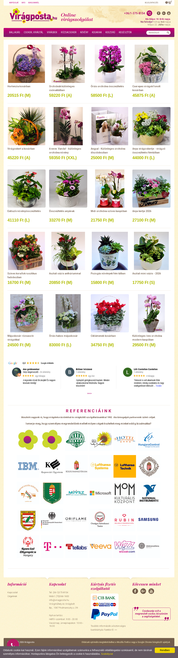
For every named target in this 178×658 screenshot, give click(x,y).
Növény (84, 32)
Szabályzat (107, 653)
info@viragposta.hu (59, 600)
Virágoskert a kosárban (21, 148)
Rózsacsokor (69, 32)
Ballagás (14, 32)
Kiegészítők (125, 32)
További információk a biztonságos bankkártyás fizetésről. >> (108, 628)
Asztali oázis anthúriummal (65, 273)
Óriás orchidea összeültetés (107, 86)
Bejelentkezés (151, 3)
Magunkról (33, 3)
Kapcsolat (14, 3)
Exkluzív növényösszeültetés (24, 211)
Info (23, 3)
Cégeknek (12, 596)
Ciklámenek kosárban (103, 335)
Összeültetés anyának (61, 211)
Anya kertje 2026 (141, 211)
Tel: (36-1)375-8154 (58, 592)
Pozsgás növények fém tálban (108, 273)
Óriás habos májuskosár (63, 335)
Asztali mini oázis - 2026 (146, 273)
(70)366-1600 (62, 596)
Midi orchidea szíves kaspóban (109, 211)
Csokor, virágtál (33, 32)
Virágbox (52, 32)
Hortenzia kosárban (19, 86)
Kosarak (97, 32)
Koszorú (110, 32)
